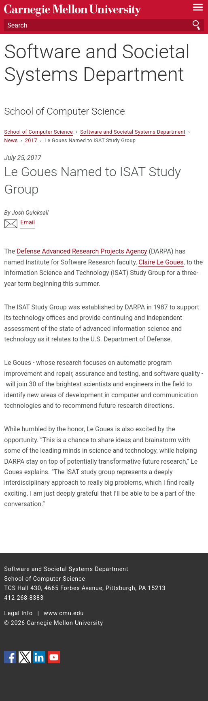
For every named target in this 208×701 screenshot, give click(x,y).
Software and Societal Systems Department (97, 62)
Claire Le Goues (160, 262)
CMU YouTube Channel (54, 657)
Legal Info (18, 613)
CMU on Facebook (10, 657)
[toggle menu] (198, 9)
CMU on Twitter (25, 657)
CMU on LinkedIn (39, 657)
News (11, 140)
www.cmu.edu (64, 613)
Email (27, 222)
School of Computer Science (64, 111)
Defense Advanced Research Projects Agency (82, 251)
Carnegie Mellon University (89, 10)
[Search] (104, 25)
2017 (32, 140)
